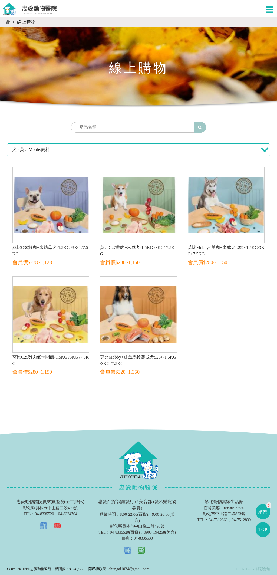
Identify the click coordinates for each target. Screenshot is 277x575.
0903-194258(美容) (160, 532)
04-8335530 (143, 538)
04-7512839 (241, 520)
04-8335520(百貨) (125, 532)
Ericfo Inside (245, 569)
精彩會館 (263, 569)
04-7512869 (218, 520)
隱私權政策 (97, 569)
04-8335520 (44, 514)
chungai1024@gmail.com (128, 569)
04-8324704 (67, 514)
